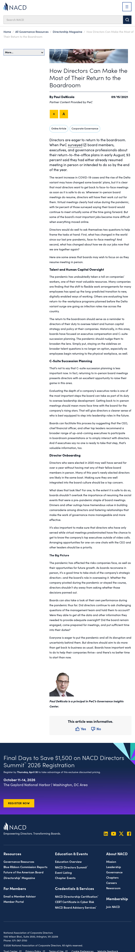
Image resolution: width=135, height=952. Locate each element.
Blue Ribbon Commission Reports (25, 867)
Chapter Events (65, 878)
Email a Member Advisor (20, 896)
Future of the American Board (23, 872)
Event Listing (63, 872)
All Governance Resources (32, 32)
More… (24, 52)
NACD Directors (71, 867)
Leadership (113, 867)
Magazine (19, 878)
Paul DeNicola (64, 97)
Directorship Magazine (67, 32)
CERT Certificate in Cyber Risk (74, 902)
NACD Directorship (76, 896)
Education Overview (68, 861)
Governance (114, 872)
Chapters (112, 877)
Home (7, 32)
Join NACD (113, 907)
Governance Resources (19, 861)
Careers (111, 883)
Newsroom (113, 888)
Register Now (19, 803)
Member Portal (14, 901)
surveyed (75, 144)
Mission (111, 861)
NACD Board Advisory (76, 907)
